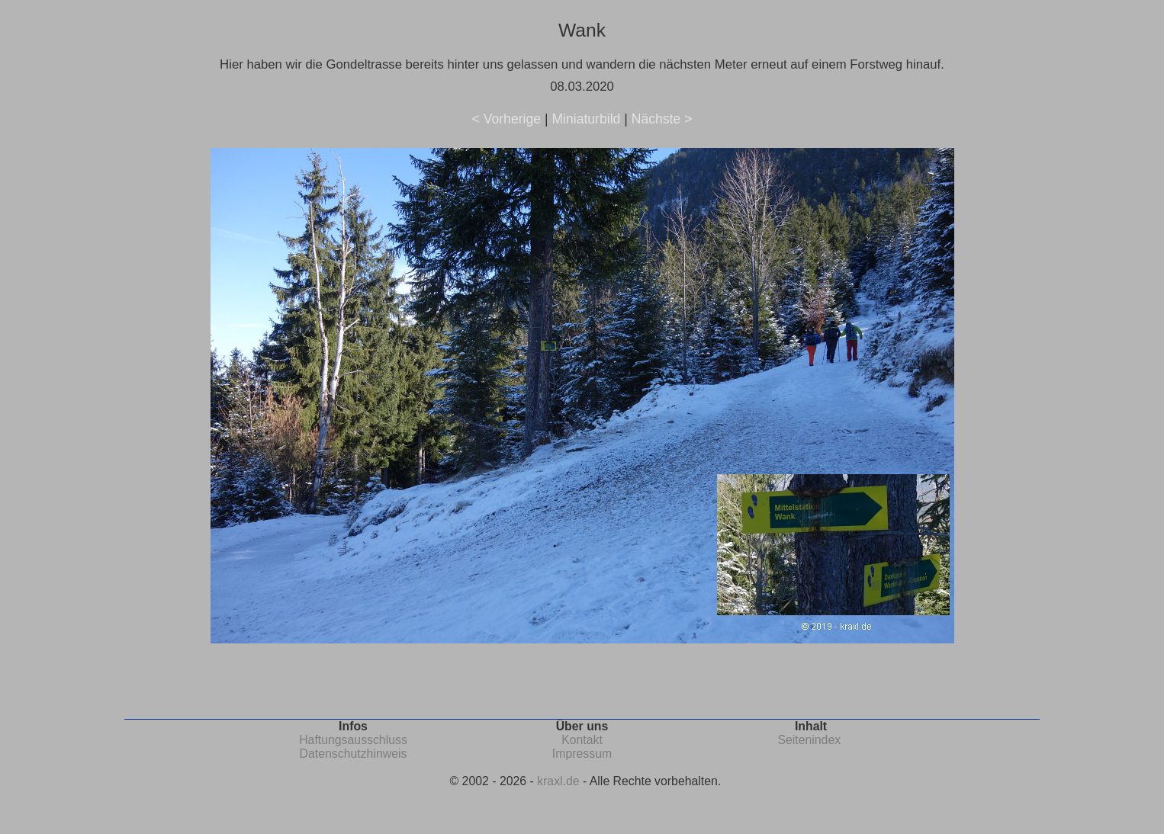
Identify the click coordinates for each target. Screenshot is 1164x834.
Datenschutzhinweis (353, 753)
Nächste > (662, 119)
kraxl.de (558, 781)
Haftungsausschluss (353, 739)
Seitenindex (809, 739)
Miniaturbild (585, 119)
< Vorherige (506, 119)
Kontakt (582, 739)
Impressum (582, 753)
